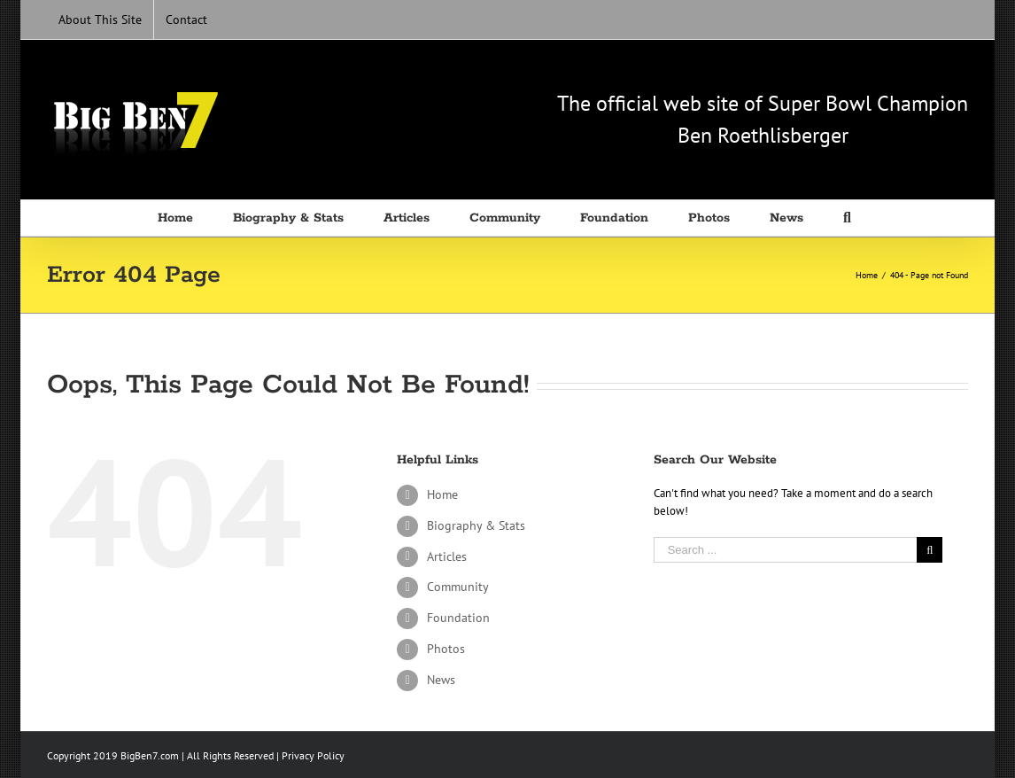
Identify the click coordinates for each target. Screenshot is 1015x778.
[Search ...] (786, 550)
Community (458, 587)
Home (442, 494)
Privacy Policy (313, 755)
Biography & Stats (476, 525)
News (441, 680)
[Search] (851, 218)
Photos (446, 649)
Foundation (458, 618)
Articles (447, 556)
